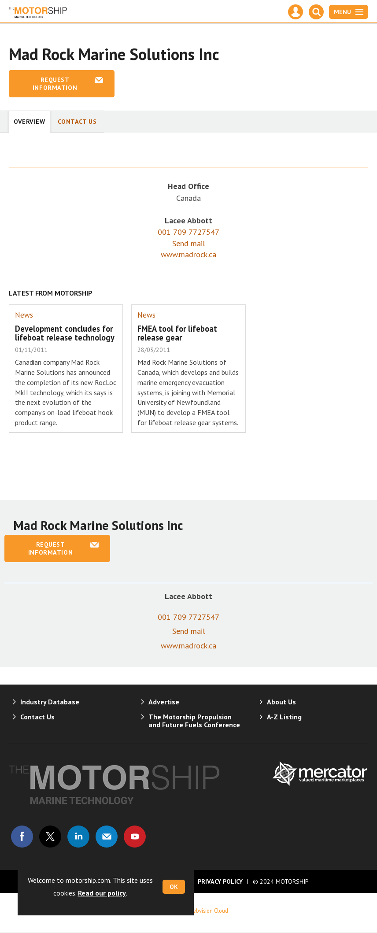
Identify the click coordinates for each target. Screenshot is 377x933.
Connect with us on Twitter (50, 836)
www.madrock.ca (188, 254)
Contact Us (77, 122)
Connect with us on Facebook (22, 836)
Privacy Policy (220, 881)
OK (174, 887)
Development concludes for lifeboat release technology (65, 333)
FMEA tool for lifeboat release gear (177, 333)
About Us (281, 701)
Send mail (188, 243)
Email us (106, 836)
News (24, 314)
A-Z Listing (284, 716)
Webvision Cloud (208, 910)
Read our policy (102, 893)
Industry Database (49, 701)
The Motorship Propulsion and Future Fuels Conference (194, 720)
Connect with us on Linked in (78, 836)
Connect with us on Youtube (134, 836)
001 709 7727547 (188, 232)
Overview (29, 122)
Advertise (163, 701)
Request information (55, 84)
